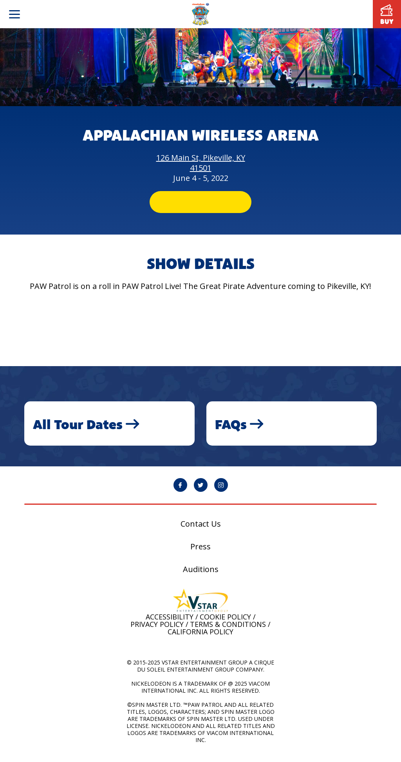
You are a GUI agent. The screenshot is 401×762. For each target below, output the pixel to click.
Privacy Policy (157, 631)
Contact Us (201, 530)
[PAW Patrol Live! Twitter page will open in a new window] (201, 491)
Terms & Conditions (228, 631)
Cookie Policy (225, 623)
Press (200, 553)
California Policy (200, 638)
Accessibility (169, 623)
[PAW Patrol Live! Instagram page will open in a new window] (221, 491)
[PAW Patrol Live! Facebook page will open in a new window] (180, 491)
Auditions (201, 576)
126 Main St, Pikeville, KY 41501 (200, 162)
